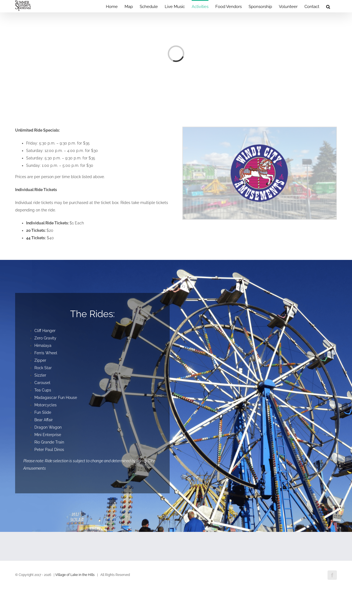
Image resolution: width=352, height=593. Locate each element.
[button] (328, 6)
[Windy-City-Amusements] (259, 129)
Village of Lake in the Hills (75, 575)
